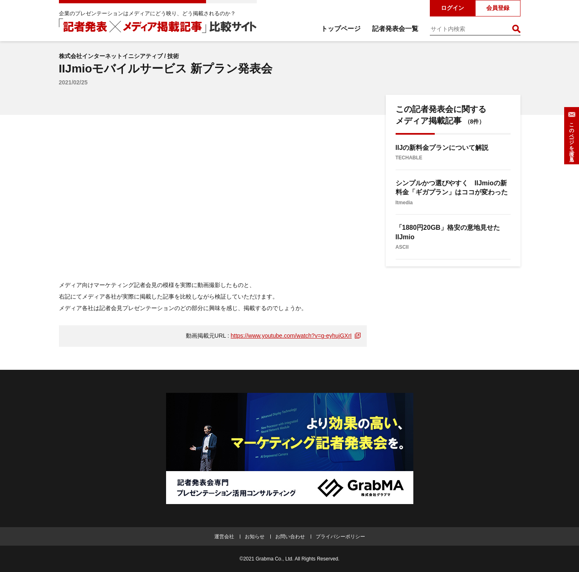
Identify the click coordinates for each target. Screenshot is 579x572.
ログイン (452, 8)
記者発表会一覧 (395, 28)
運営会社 (224, 536)
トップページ (341, 28)
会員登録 (497, 8)
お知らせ (255, 536)
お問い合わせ (290, 536)
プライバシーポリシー (340, 536)
